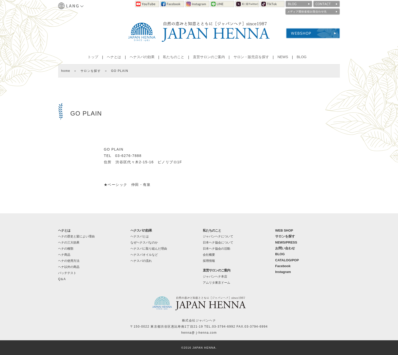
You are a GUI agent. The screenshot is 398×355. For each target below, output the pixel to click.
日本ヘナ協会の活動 (216, 248)
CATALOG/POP (287, 260)
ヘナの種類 (65, 248)
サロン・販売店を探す (251, 57)
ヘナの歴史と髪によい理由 (76, 236)
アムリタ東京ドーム (216, 282)
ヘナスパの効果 (142, 57)
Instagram (283, 272)
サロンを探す (90, 71)
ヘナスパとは (139, 236)
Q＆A (61, 279)
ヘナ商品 (64, 254)
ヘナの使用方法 (68, 261)
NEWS (282, 57)
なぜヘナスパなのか (144, 242)
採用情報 (209, 261)
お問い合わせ (285, 248)
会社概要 (209, 254)
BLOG (302, 57)
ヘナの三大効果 (68, 242)
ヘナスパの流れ (141, 261)
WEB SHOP (284, 230)
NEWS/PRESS (286, 242)
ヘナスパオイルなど (144, 254)
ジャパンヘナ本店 (215, 276)
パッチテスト (67, 273)
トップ (93, 57)
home (65, 71)
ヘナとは (114, 57)
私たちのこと (173, 57)
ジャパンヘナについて (218, 236)
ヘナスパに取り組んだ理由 (148, 248)
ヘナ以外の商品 (68, 267)
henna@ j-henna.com (199, 332)
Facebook (283, 266)
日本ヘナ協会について (218, 242)
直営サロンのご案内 (209, 57)
